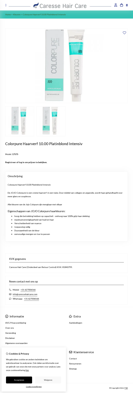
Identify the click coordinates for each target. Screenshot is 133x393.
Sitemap (73, 368)
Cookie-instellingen (34, 387)
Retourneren (75, 363)
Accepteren (19, 380)
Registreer (10, 162)
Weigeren (48, 380)
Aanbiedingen (75, 322)
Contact (73, 358)
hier (27, 370)
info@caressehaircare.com (25, 294)
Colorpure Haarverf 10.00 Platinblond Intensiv (44, 14)
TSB (126, 388)
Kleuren (17, 14)
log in (21, 162)
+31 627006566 (28, 289)
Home (8, 14)
